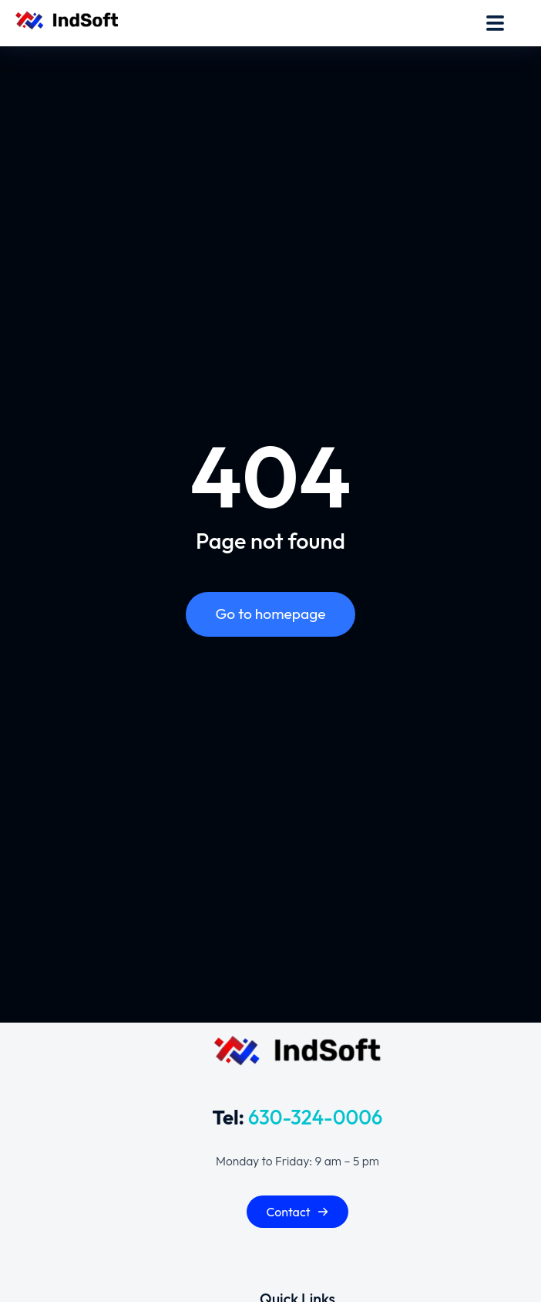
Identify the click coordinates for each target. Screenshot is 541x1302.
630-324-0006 (315, 1117)
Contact (297, 1211)
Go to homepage (270, 613)
